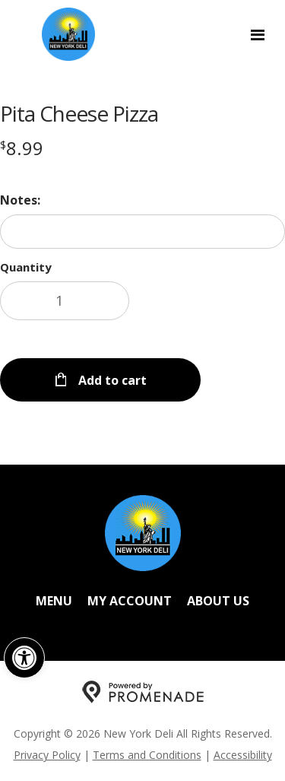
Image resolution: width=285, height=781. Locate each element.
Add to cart (111, 380)
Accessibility (243, 755)
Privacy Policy (47, 755)
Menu (54, 600)
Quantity (26, 267)
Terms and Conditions (147, 755)
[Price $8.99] (21, 147)
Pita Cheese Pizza (79, 113)
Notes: (20, 200)
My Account (129, 600)
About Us (218, 600)
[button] (24, 657)
